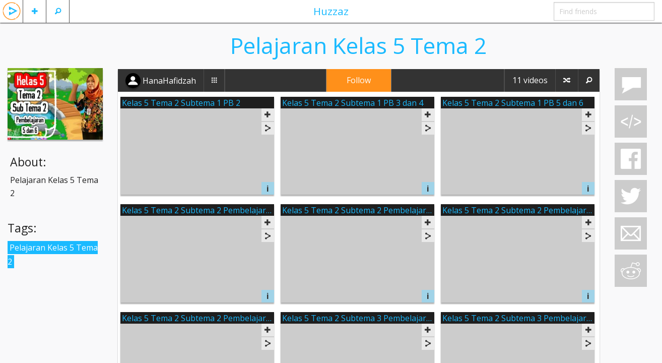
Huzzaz (331, 11)
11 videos (530, 80)
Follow (359, 80)
